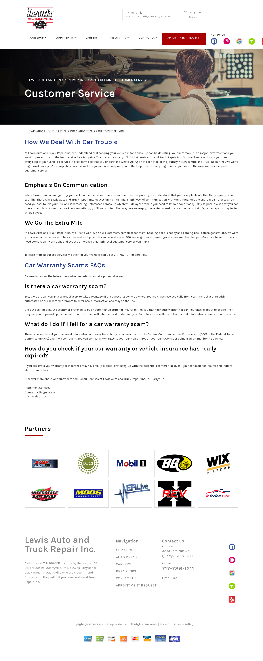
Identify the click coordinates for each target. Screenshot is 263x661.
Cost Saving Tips (36, 396)
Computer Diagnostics (40, 392)
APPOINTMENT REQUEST (183, 37)
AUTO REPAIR (64, 37)
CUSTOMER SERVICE (131, 80)
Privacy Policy (183, 624)
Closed (193, 17)
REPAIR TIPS (118, 37)
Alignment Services (37, 387)
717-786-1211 (132, 12)
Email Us (169, 578)
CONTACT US (147, 37)
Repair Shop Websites (112, 624)
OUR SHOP (37, 37)
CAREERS (92, 37)
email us (140, 254)
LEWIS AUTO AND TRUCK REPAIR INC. (56, 80)
